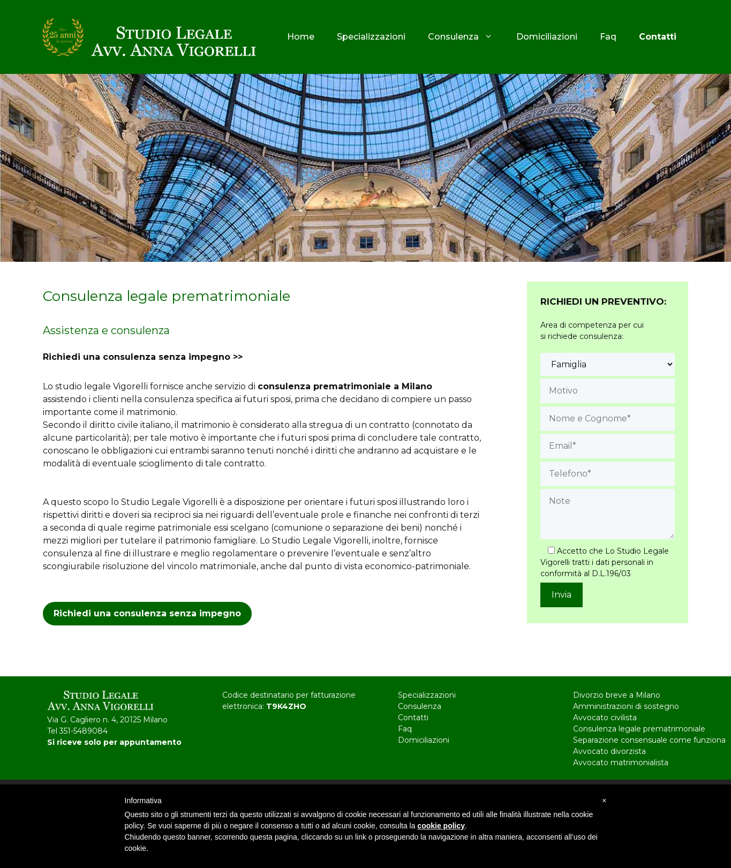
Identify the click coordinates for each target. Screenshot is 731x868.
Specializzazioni (371, 37)
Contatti (413, 717)
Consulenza (467, 36)
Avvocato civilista (605, 717)
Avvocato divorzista (609, 751)
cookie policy (441, 825)
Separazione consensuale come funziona (649, 740)
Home (300, 37)
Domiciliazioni (546, 37)
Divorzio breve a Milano (616, 695)
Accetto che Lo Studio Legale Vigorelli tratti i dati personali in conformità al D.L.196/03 (604, 562)
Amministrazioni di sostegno (626, 706)
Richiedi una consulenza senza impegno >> (143, 357)
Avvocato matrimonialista (620, 762)
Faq (608, 37)
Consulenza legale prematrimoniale (639, 729)
